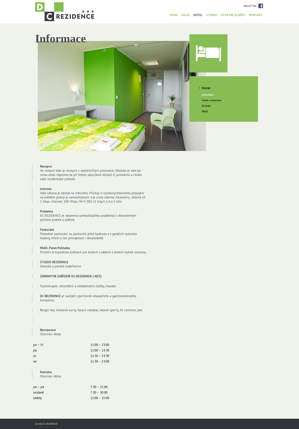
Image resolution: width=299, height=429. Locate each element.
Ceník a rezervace (211, 100)
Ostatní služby (233, 15)
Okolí (205, 111)
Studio (211, 15)
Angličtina (250, 5)
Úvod (174, 15)
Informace (207, 94)
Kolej (186, 15)
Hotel (198, 15)
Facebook (260, 6)
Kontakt (255, 15)
